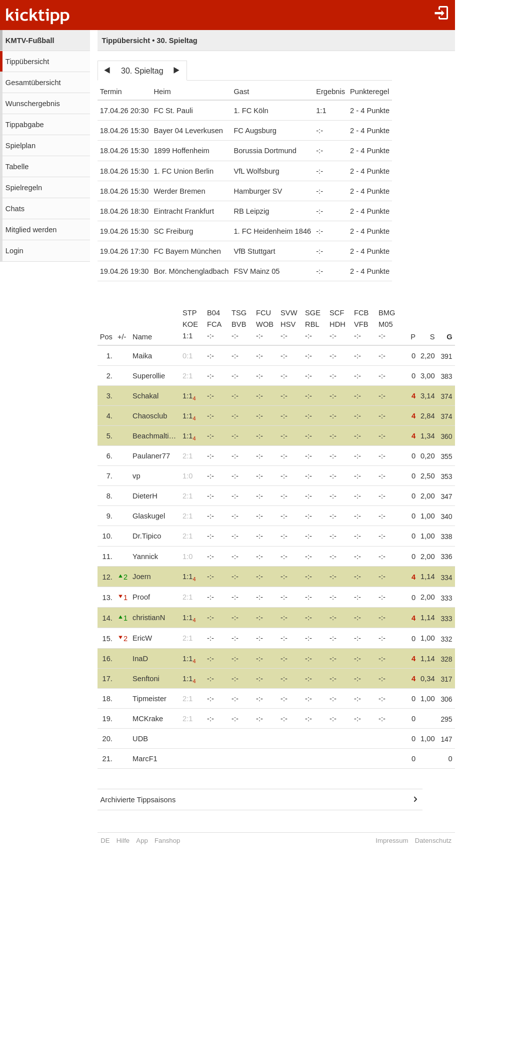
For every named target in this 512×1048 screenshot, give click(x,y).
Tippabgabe (25, 125)
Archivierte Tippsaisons (138, 800)
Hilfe (123, 840)
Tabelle (17, 167)
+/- (122, 337)
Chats (15, 209)
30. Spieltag (142, 71)
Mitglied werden (31, 230)
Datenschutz (436, 840)
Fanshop (167, 840)
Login (15, 251)
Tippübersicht (27, 62)
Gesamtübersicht (33, 83)
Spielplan (21, 146)
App (142, 840)
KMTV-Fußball (30, 41)
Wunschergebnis (33, 104)
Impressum (395, 840)
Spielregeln (24, 188)
